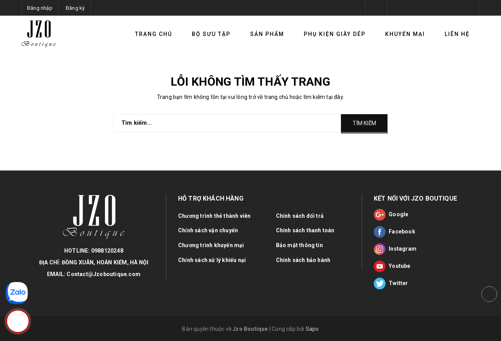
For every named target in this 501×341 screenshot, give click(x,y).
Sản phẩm (267, 34)
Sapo (312, 329)
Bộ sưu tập (211, 34)
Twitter (391, 283)
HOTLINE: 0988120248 (93, 251)
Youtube (392, 266)
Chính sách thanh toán (305, 230)
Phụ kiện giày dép (335, 34)
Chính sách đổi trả (300, 216)
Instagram (395, 249)
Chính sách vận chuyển (208, 230)
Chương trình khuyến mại (211, 245)
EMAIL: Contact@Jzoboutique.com (94, 274)
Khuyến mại (405, 34)
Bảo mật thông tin (299, 245)
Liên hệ (457, 34)
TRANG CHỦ (153, 34)
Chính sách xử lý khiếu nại (212, 260)
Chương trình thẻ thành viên (214, 216)
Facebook (394, 232)
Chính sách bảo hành (303, 260)
